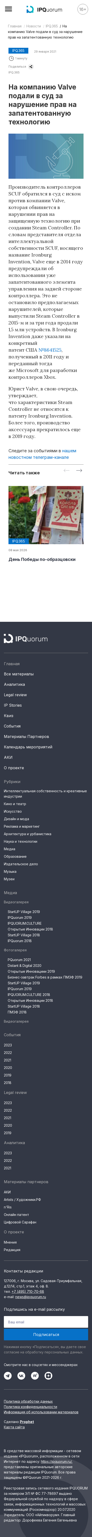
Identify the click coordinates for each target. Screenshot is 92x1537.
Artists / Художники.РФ (22, 1199)
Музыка (10, 871)
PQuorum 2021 (19, 960)
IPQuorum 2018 (20, 941)
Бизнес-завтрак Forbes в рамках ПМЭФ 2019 (45, 977)
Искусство (13, 811)
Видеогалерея (16, 902)
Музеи (9, 879)
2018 (7, 1083)
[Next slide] (79, 470)
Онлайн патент (16, 1215)
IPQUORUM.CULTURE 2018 (29, 995)
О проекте (14, 767)
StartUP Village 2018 (24, 935)
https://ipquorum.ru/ (56, 1461)
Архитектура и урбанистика (27, 834)
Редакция (12, 1250)
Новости (33, 26)
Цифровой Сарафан (20, 1222)
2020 (8, 1068)
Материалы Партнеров (26, 736)
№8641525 (49, 350)
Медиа (9, 849)
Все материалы (19, 673)
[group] (46, 524)
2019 (7, 1075)
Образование (15, 856)
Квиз (8, 715)
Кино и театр (15, 804)
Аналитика (14, 684)
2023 (8, 1045)
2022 (8, 1053)
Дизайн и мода (16, 819)
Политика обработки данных (28, 1401)
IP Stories (13, 705)
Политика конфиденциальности (30, 1407)
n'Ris (8, 1207)
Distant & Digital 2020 (24, 965)
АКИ (8, 757)
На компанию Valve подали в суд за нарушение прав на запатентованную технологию (45, 31)
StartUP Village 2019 (24, 912)
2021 (7, 1060)
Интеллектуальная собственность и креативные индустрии (45, 793)
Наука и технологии (20, 841)
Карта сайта (14, 1427)
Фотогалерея (15, 950)
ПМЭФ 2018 (17, 1012)
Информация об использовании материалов (41, 1412)
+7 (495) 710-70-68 (28, 1291)
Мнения (10, 1242)
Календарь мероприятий (28, 746)
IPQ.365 (52, 26)
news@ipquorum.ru (30, 1297)
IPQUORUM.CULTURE (25, 923)
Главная (15, 26)
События (12, 726)
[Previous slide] (66, 470)
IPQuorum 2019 (20, 917)
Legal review (15, 694)
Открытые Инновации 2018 (30, 929)
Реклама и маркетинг (22, 826)
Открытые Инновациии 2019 (31, 971)
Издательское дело (21, 864)
